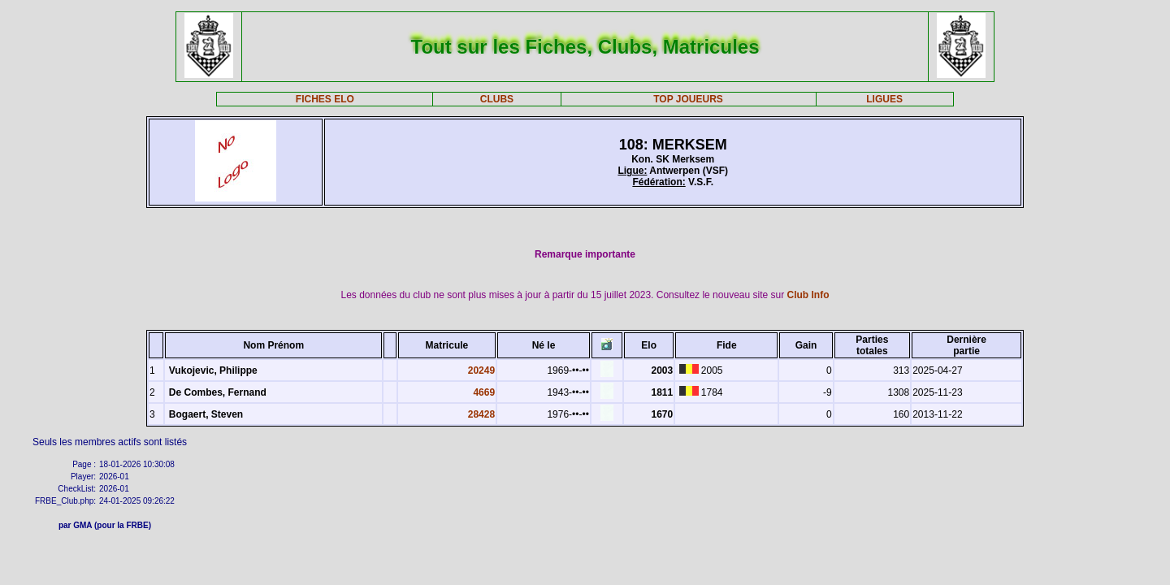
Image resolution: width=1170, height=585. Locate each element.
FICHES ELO (325, 99)
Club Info (808, 295)
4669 (484, 392)
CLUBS (497, 99)
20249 (481, 370)
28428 (481, 414)
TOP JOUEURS (688, 99)
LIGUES (884, 99)
